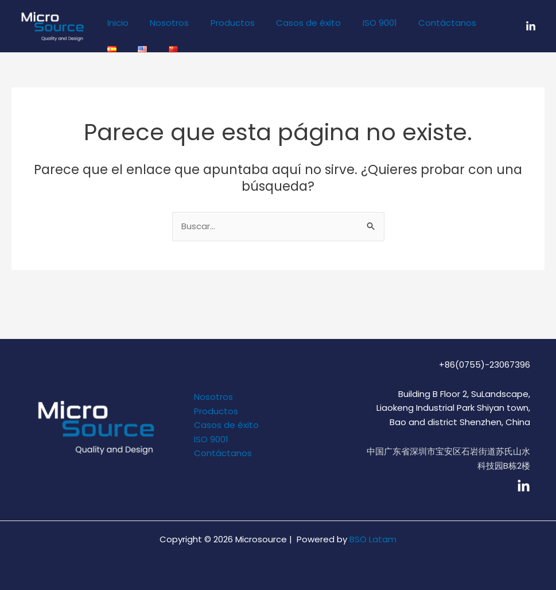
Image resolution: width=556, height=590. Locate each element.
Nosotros (162, 23)
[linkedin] (523, 486)
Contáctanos (424, 23)
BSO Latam (372, 539)
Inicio (115, 23)
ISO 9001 (360, 23)
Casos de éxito (293, 23)
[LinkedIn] (531, 26)
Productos (222, 23)
